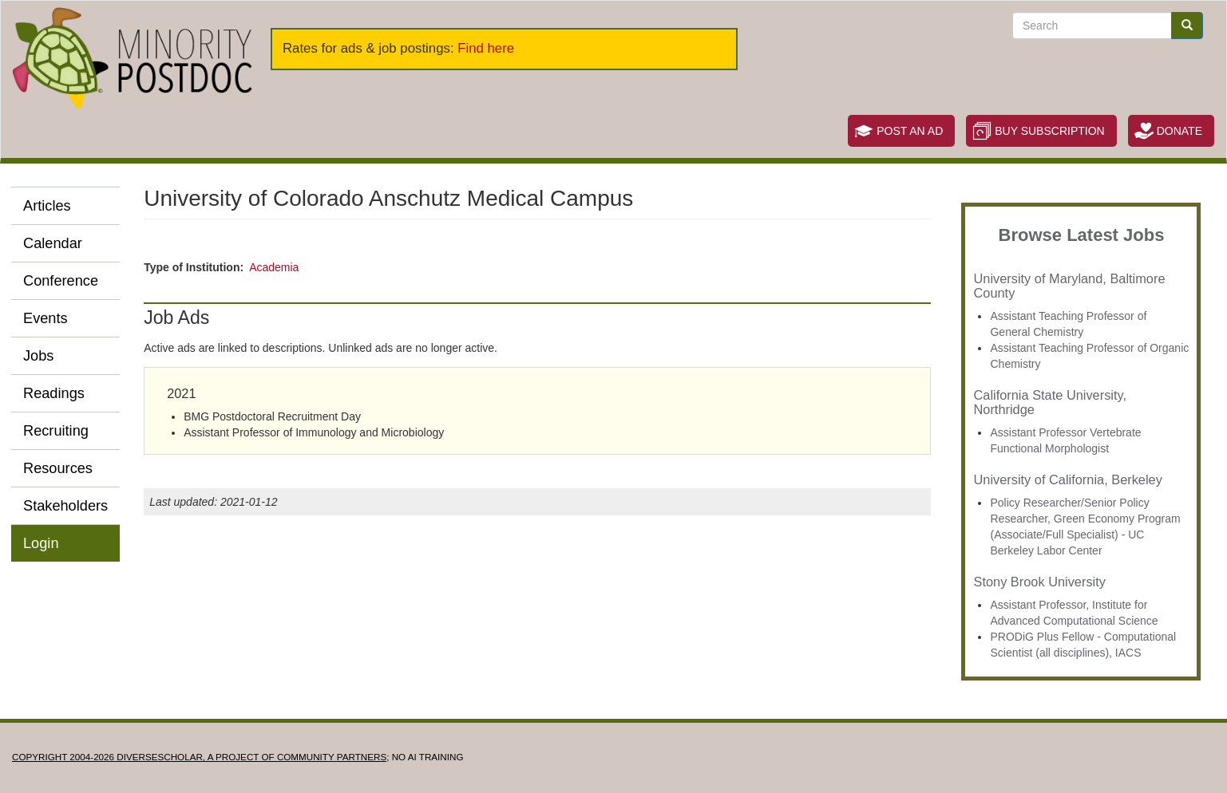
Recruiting (56, 431)
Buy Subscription (1049, 130)
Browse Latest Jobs (1082, 235)
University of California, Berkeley (1067, 479)
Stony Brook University (1039, 581)
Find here (485, 48)
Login (41, 543)
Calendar (52, 243)
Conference (60, 281)
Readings (54, 393)
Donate (1179, 130)
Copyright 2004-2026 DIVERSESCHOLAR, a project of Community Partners (199, 757)
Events (45, 318)
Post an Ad (910, 130)
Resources (58, 468)
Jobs (38, 356)
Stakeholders (65, 506)
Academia (274, 267)
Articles (47, 206)
